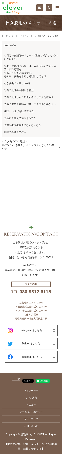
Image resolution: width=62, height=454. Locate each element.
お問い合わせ (31, 426)
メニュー (31, 404)
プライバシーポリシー (31, 412)
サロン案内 (31, 397)
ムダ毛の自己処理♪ (15, 141)
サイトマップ (31, 419)
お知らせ (24, 36)
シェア (16, 379)
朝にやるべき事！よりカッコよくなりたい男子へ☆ (29, 147)
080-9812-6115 (35, 291)
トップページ (8, 36)
